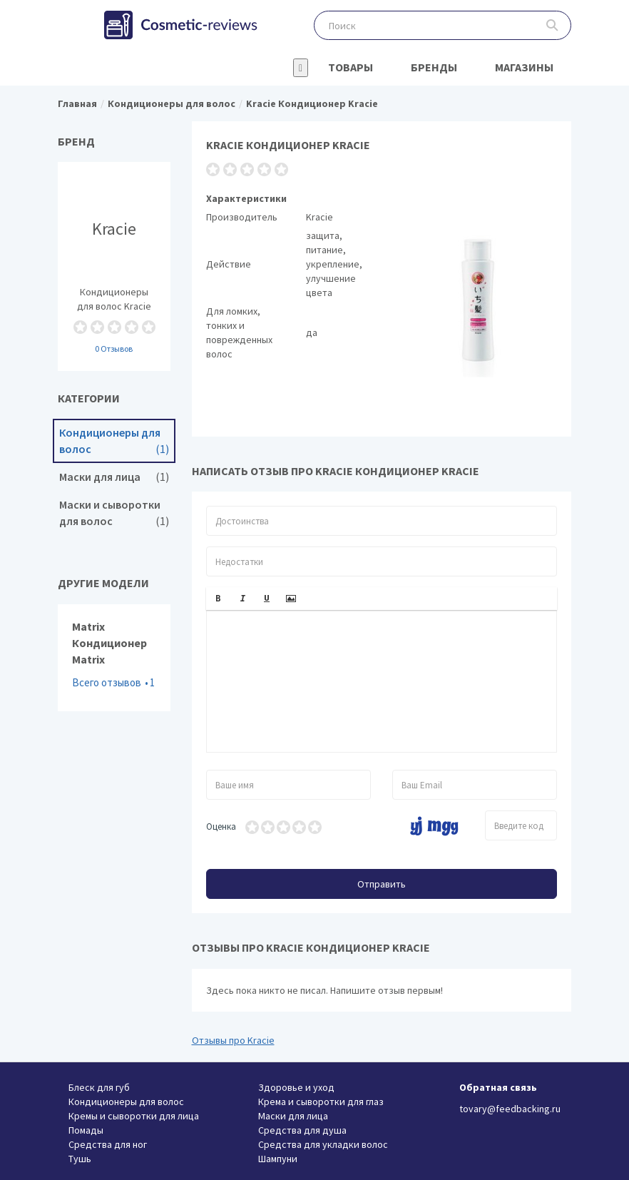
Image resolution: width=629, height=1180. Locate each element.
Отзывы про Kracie (233, 1040)
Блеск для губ (99, 1087)
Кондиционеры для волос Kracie (114, 266)
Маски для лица (114, 476)
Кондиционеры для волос (114, 441)
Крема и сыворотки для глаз (321, 1101)
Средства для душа (302, 1130)
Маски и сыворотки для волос (114, 513)
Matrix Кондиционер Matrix (114, 657)
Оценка (221, 826)
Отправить (381, 884)
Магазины (524, 67)
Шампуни (277, 1158)
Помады (85, 1130)
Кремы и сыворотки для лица (133, 1115)
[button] (218, 598)
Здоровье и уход (296, 1087)
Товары (350, 67)
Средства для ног (107, 1144)
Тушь (79, 1158)
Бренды (434, 67)
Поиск (552, 25)
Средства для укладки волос (323, 1144)
